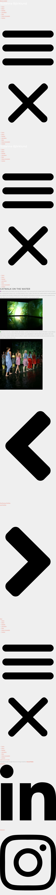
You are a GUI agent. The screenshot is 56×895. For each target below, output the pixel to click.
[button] (28, 75)
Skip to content (3, 1)
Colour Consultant (5, 16)
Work (2, 14)
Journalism (3, 12)
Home (2, 6)
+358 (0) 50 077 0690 (5, 759)
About (2, 8)
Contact (3, 18)
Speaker (3, 10)
